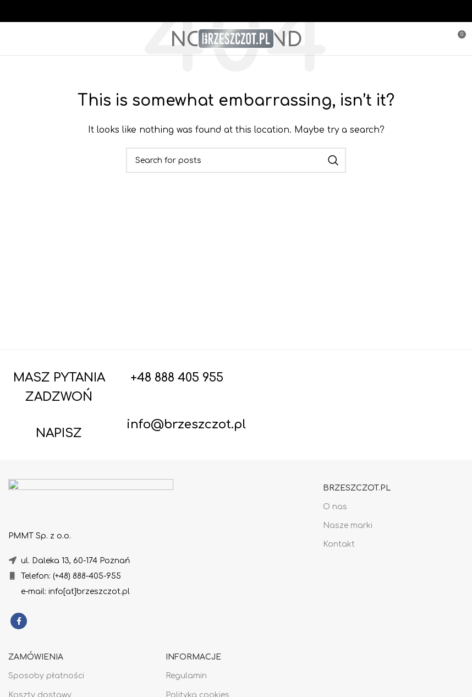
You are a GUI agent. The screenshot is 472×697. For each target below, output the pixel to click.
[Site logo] (236, 38)
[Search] (236, 160)
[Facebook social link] (18, 621)
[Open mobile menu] (28, 39)
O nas (335, 507)
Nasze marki (347, 525)
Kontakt (339, 544)
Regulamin (186, 676)
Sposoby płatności (46, 676)
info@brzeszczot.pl (186, 424)
